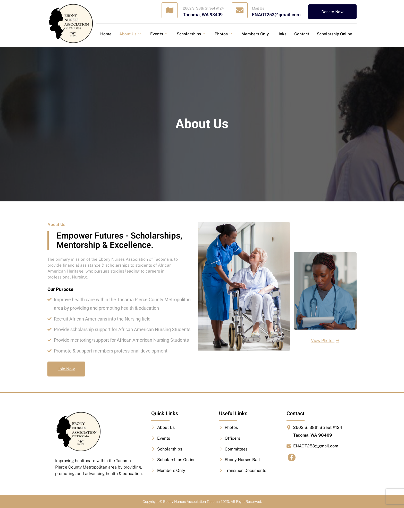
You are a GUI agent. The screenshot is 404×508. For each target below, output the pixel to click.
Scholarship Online (334, 33)
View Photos (325, 340)
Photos (223, 33)
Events (158, 33)
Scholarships (191, 33)
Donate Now (332, 11)
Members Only (255, 33)
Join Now (66, 368)
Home (106, 33)
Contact (301, 33)
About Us (130, 33)
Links (281, 33)
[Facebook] (292, 457)
